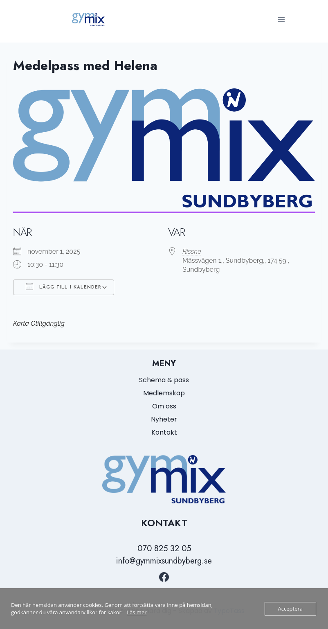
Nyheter (164, 419)
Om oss (164, 406)
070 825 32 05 (164, 549)
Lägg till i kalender (63, 286)
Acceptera (290, 608)
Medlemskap (164, 393)
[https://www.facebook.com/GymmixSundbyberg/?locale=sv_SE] (164, 577)
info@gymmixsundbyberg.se (164, 561)
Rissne (191, 251)
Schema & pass (164, 380)
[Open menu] (281, 19)
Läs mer (136, 612)
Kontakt (164, 432)
